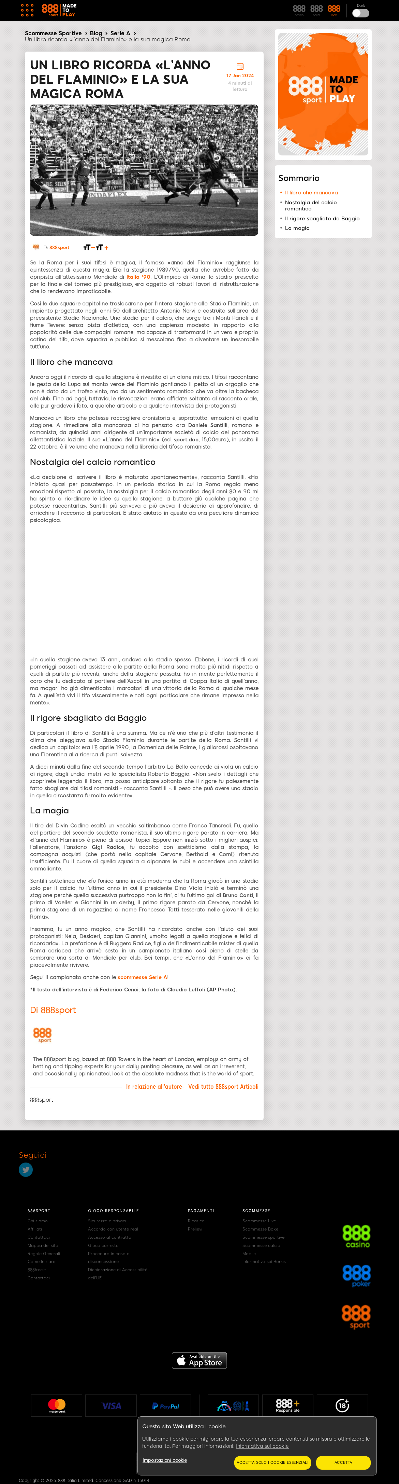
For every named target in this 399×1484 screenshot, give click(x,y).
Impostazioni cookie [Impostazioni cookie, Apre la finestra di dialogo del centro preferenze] (165, 1460)
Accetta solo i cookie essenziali (273, 1462)
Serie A (120, 33)
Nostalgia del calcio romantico (311, 206)
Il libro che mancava (311, 193)
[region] (257, 1446)
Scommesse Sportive (53, 33)
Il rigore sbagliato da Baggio (322, 219)
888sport (59, 247)
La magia (297, 228)
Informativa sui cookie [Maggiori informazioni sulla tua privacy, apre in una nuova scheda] (262, 1446)
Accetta (344, 1462)
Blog (96, 33)
